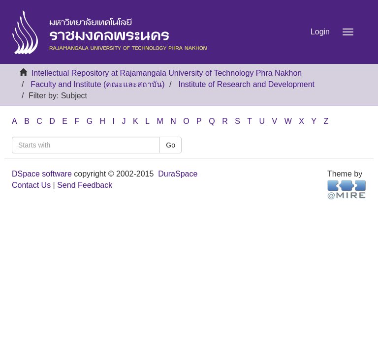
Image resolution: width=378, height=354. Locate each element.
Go (170, 145)
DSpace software (42, 174)
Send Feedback (84, 185)
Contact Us (31, 185)
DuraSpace (177, 174)
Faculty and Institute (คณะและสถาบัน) (97, 84)
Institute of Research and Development (246, 84)
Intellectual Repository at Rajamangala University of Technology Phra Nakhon (167, 73)
